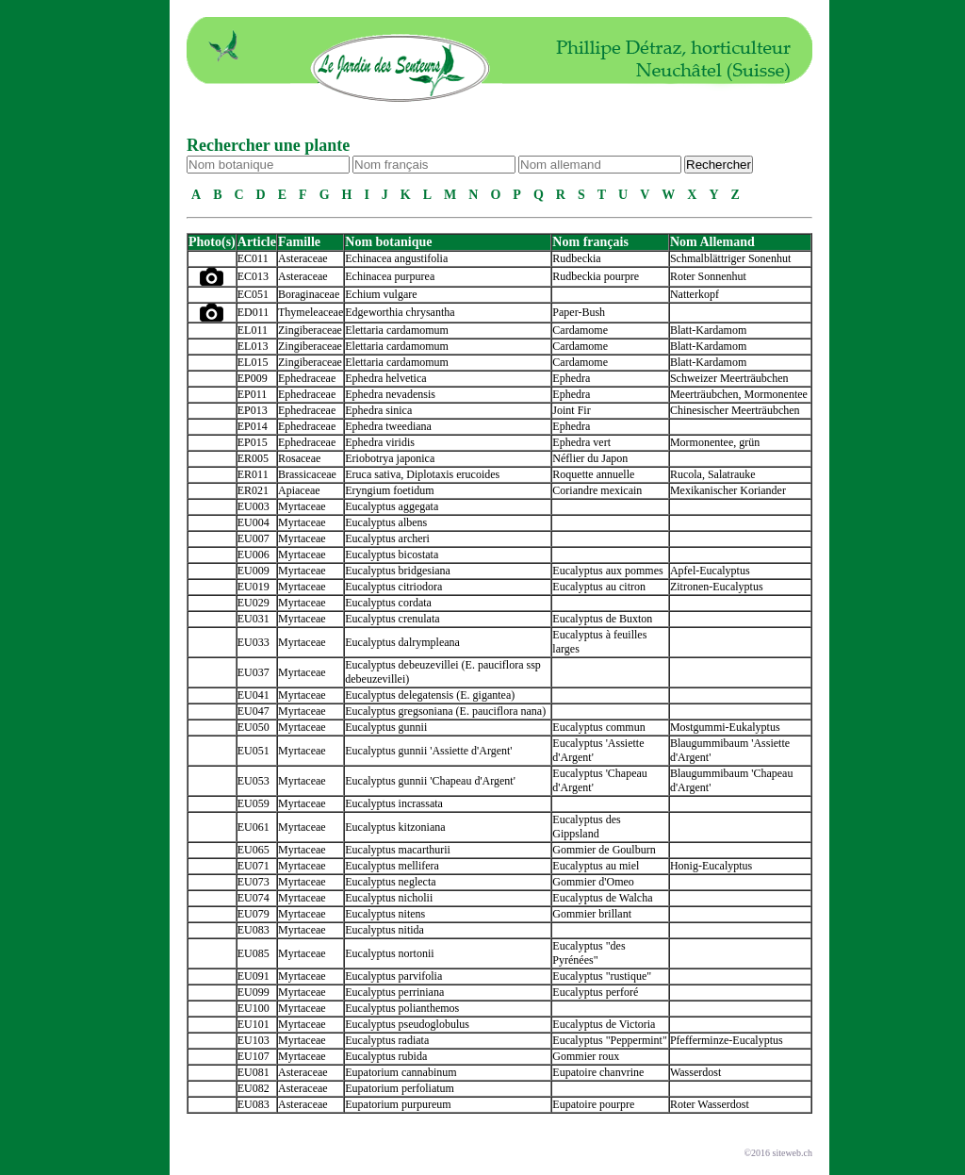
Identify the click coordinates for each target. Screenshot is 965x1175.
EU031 (253, 618)
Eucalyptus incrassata (394, 803)
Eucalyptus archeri (387, 538)
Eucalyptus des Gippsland (586, 826)
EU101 (253, 1024)
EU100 (253, 1008)
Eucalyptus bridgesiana (397, 570)
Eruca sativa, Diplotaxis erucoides (422, 474)
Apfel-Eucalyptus (710, 570)
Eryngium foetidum (389, 490)
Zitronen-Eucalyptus (716, 586)
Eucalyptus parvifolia (393, 976)
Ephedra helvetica (385, 378)
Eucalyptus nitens (385, 913)
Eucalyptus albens (386, 522)
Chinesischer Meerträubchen (735, 410)
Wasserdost (695, 1072)
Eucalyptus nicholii (389, 897)
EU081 (253, 1072)
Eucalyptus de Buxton (602, 618)
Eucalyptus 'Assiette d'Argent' (598, 750)
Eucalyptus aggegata (391, 506)
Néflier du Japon (590, 458)
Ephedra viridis (380, 442)
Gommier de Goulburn (603, 849)
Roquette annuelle (593, 474)
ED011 (253, 312)
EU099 (253, 992)
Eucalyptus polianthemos (402, 1008)
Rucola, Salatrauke (713, 474)
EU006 (253, 554)
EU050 (253, 727)
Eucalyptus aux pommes (607, 570)
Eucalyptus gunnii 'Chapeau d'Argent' (430, 780)
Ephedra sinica (378, 410)
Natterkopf (694, 294)
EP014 (252, 426)
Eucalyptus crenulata (392, 618)
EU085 (253, 953)
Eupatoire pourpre (593, 1104)
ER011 (253, 474)
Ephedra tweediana (388, 426)
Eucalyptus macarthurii (397, 849)
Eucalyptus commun (598, 727)
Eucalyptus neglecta (390, 881)
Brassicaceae (307, 474)
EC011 (253, 258)
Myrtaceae (302, 506)
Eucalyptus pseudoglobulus (407, 1024)
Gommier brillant (591, 913)
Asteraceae (303, 258)
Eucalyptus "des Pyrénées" (588, 953)
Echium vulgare (381, 294)
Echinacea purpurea (389, 276)
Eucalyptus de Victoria (603, 1024)
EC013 (253, 276)
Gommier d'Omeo (592, 881)
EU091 (253, 976)
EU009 (253, 570)
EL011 (252, 330)
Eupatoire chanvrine (598, 1072)
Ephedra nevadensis (390, 394)
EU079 (253, 913)
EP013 (252, 410)
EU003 (253, 506)
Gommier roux (585, 1056)
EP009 (252, 378)
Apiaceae (299, 490)
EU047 (253, 711)
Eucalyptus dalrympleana (402, 642)
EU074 (253, 897)
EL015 (253, 362)
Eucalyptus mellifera (392, 865)
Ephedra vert (581, 442)
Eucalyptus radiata (387, 1040)
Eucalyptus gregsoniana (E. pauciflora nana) (445, 711)
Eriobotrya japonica (389, 458)
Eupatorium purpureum (397, 1104)
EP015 (252, 442)
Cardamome (580, 330)
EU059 (253, 803)
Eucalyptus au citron (599, 586)
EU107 (253, 1056)
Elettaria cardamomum (397, 330)
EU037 (253, 672)
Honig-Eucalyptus (711, 865)
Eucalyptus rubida (386, 1056)
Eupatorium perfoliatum (399, 1088)
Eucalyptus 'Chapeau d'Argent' (599, 780)
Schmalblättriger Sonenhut (730, 258)
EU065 (253, 849)
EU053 (253, 780)
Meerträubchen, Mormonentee (739, 394)
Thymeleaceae (310, 312)
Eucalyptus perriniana (394, 992)
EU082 (253, 1088)
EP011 (252, 394)
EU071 (253, 865)
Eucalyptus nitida (384, 929)
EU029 (253, 602)
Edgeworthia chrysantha (399, 312)
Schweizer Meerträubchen (729, 378)
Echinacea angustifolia (396, 258)
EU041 (253, 695)
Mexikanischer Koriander (728, 490)
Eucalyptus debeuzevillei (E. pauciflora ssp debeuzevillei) (443, 672)
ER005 (253, 458)
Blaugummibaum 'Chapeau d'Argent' (731, 780)
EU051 (253, 750)
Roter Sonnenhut (708, 276)
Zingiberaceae (310, 330)
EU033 (253, 642)
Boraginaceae (308, 294)
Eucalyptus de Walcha (602, 897)
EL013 (253, 346)
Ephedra (571, 378)
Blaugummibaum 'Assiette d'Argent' (730, 750)
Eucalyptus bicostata (391, 554)
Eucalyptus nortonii (389, 953)
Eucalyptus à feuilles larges (599, 641)
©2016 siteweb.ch (778, 1153)
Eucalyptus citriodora (393, 586)
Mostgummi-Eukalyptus (725, 727)
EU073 (253, 881)
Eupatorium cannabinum (400, 1072)
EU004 (253, 522)
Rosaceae (299, 458)
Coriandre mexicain (597, 490)
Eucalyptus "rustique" (601, 976)
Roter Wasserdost (709, 1104)
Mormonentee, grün (715, 442)
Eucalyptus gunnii (386, 727)
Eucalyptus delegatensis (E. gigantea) (430, 695)
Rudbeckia (576, 258)
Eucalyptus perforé (595, 992)
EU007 (253, 538)
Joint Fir (571, 410)
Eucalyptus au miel (595, 865)
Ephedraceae (306, 378)
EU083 (253, 929)
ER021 (253, 490)
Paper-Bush (578, 312)
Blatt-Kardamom (708, 330)
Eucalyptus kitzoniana (395, 827)
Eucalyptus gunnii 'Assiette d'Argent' (428, 750)
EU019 (253, 586)
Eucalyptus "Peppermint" (609, 1040)
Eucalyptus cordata (388, 602)
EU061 (253, 827)
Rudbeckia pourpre (595, 276)
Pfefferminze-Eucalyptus (726, 1040)
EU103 (253, 1040)
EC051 (253, 294)
